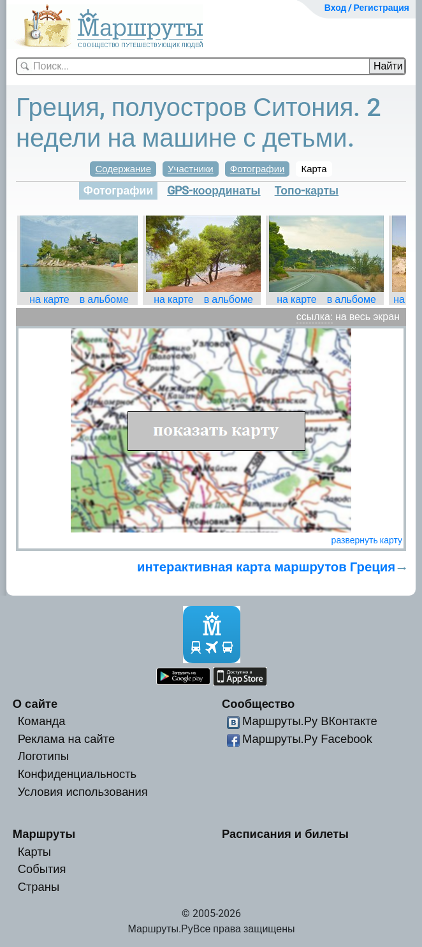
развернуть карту (366, 540)
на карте (49, 299)
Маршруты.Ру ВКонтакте (309, 721)
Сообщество (258, 703)
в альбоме (104, 299)
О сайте (35, 703)
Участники (191, 169)
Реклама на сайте (66, 738)
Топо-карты (307, 190)
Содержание (123, 169)
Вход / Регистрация (366, 8)
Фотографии (257, 169)
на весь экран (367, 317)
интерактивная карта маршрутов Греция (266, 567)
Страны (39, 886)
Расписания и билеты (285, 834)
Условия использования (83, 791)
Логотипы (43, 756)
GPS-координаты (213, 190)
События (42, 869)
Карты (34, 851)
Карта (313, 169)
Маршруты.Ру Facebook (307, 738)
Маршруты (44, 834)
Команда (42, 721)
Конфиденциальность (77, 774)
